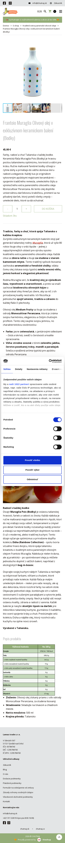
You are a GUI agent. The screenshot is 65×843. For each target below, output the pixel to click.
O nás (5, 774)
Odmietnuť (32, 479)
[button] (59, 43)
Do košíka (48, 208)
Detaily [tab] (18, 369)
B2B (39, 11)
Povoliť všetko (32, 460)
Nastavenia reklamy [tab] (37, 369)
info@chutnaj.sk (37, 3)
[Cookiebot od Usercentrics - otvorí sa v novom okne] (49, 361)
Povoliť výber (32, 470)
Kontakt (6, 801)
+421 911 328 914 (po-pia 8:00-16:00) (18, 818)
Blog (5, 769)
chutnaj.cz (40, 828)
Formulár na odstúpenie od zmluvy (18, 787)
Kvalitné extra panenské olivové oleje (39, 25)
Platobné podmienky (12, 783)
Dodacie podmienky (12, 778)
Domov (6, 25)
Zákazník (56, 3)
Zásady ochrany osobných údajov (18, 792)
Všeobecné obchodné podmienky (18, 797)
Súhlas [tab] (7, 369)
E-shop (16, 25)
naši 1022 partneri (19, 384)
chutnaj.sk (24, 828)
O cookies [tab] (57, 369)
